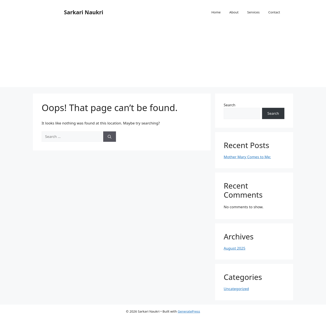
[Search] (109, 136)
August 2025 (234, 248)
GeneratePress (189, 311)
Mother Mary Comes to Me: (247, 156)
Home (216, 12)
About (234, 12)
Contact (274, 12)
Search (229, 104)
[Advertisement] (163, 56)
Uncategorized (236, 288)
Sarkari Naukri (83, 12)
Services (253, 12)
